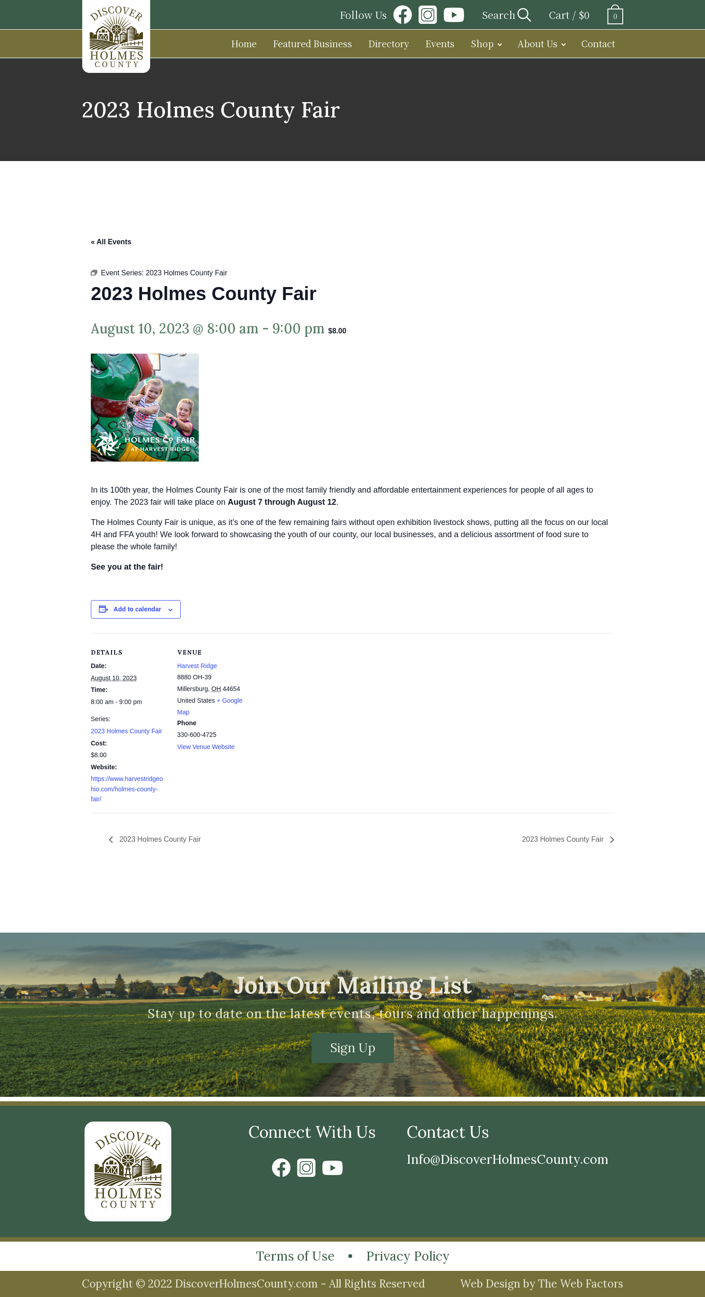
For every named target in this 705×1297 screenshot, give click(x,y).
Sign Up (352, 1048)
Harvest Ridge (197, 665)
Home (244, 43)
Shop (482, 43)
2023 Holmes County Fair (126, 731)
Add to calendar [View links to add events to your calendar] (137, 609)
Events (440, 43)
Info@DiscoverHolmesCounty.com (507, 1159)
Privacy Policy (408, 1256)
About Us (538, 43)
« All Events (111, 242)
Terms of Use (295, 1256)
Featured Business (312, 43)
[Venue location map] (310, 695)
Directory (388, 43)
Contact (598, 43)
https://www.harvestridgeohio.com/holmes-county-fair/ (127, 789)
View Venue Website (206, 746)
